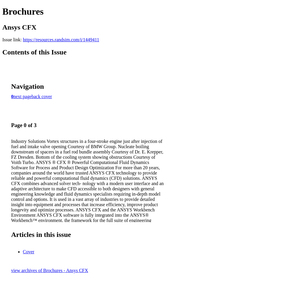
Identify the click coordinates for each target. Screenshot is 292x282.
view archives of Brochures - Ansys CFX (49, 270)
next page (22, 96)
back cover (42, 96)
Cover (28, 251)
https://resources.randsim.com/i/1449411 (61, 39)
